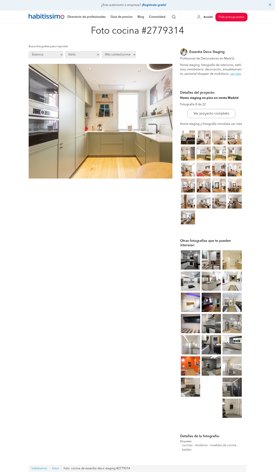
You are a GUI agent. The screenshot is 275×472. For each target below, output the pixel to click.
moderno (201, 445)
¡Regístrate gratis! (154, 5)
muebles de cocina (223, 445)
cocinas (187, 445)
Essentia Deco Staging (207, 52)
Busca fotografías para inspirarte (48, 46)
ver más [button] (235, 74)
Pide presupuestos (231, 17)
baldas (186, 449)
